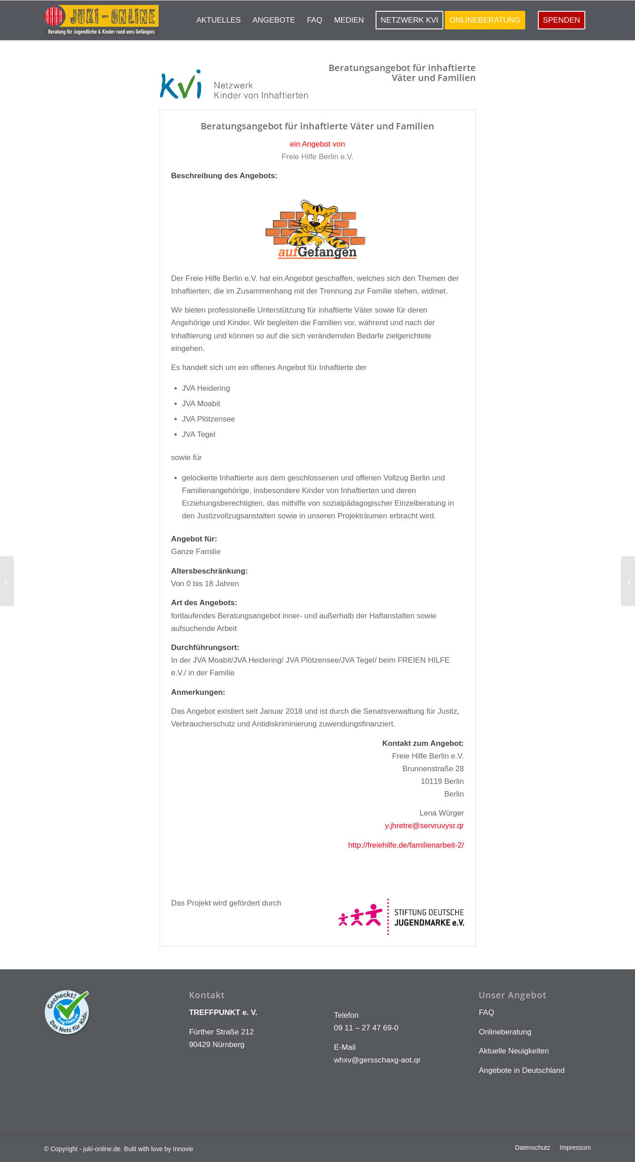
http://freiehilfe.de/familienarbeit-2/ (406, 845)
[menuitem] (218, 20)
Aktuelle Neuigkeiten (514, 1051)
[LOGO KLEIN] (101, 20)
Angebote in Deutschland (521, 1070)
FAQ (486, 1012)
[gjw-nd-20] (628, 581)
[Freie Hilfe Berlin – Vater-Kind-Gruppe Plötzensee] (7, 581)
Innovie (183, 1149)
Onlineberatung (505, 1032)
